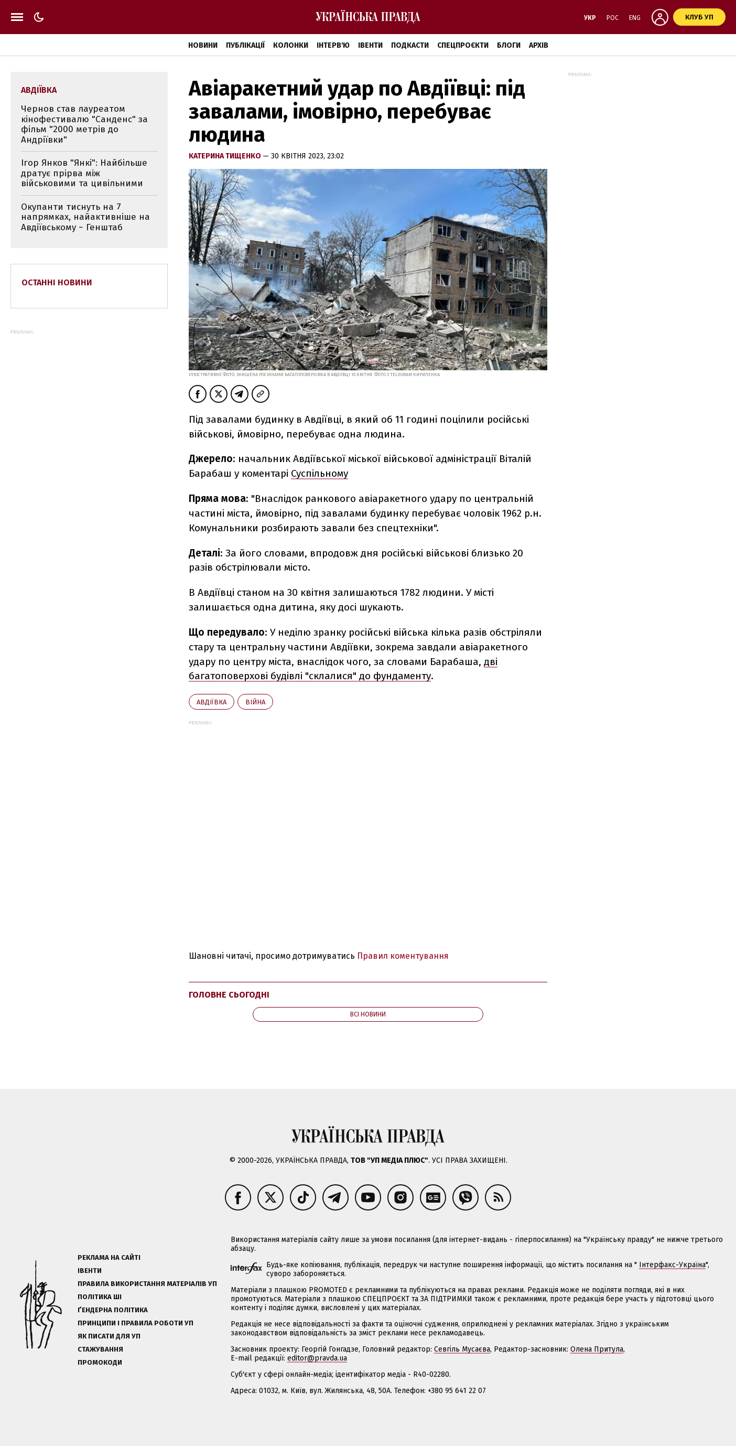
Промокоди (100, 1362)
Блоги (509, 45)
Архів (538, 45)
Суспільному (319, 473)
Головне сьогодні (229, 995)
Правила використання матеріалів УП (147, 1284)
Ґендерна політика (113, 1310)
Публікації (245, 45)
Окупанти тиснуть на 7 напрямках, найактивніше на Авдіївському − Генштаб (85, 217)
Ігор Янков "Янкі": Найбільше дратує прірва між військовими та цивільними (84, 173)
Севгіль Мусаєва (462, 1349)
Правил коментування (403, 956)
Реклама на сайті (109, 1257)
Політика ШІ (100, 1297)
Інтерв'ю (333, 45)
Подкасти (410, 45)
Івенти (370, 45)
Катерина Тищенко (226, 156)
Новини (203, 45)
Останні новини (56, 282)
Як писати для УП (109, 1336)
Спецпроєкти (463, 45)
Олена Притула (596, 1349)
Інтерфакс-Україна (672, 1264)
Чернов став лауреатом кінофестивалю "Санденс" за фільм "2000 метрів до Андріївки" (84, 124)
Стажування (100, 1349)
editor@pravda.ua (317, 1358)
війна (255, 702)
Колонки (290, 45)
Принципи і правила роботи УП (135, 1323)
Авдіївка (211, 702)
